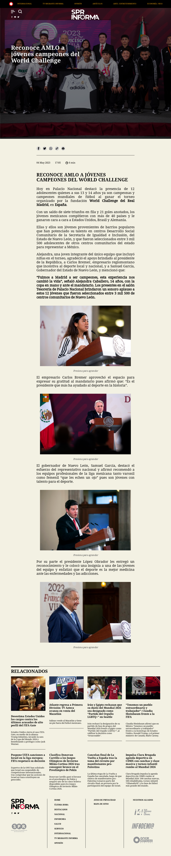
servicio (59, 828)
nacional (59, 814)
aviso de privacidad (105, 800)
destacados (60, 809)
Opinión (90, 3)
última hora (61, 804)
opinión (58, 843)
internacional (62, 833)
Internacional (36, 3)
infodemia (60, 819)
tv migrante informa (66, 838)
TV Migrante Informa (65, 3)
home (57, 800)
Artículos (110, 3)
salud (57, 824)
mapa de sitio (101, 804)
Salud (15, 3)
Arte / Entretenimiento (136, 3)
